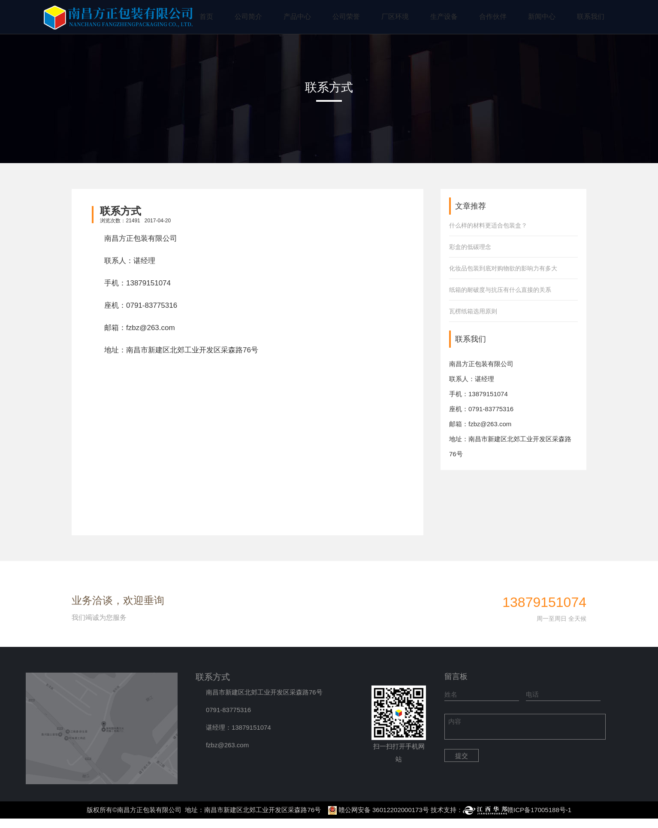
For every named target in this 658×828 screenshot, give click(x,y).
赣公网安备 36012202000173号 (383, 809)
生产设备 (444, 16)
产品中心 (297, 16)
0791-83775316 (151, 305)
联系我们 (590, 16)
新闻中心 (541, 16)
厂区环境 (395, 16)
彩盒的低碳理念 (470, 246)
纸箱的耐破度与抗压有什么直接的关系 (500, 289)
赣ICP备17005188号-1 (539, 809)
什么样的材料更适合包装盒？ (488, 225)
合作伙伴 (493, 16)
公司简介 (248, 16)
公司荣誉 (346, 16)
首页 (206, 16)
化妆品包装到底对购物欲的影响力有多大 (503, 268)
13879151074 (148, 283)
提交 (461, 755)
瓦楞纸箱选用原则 (473, 311)
